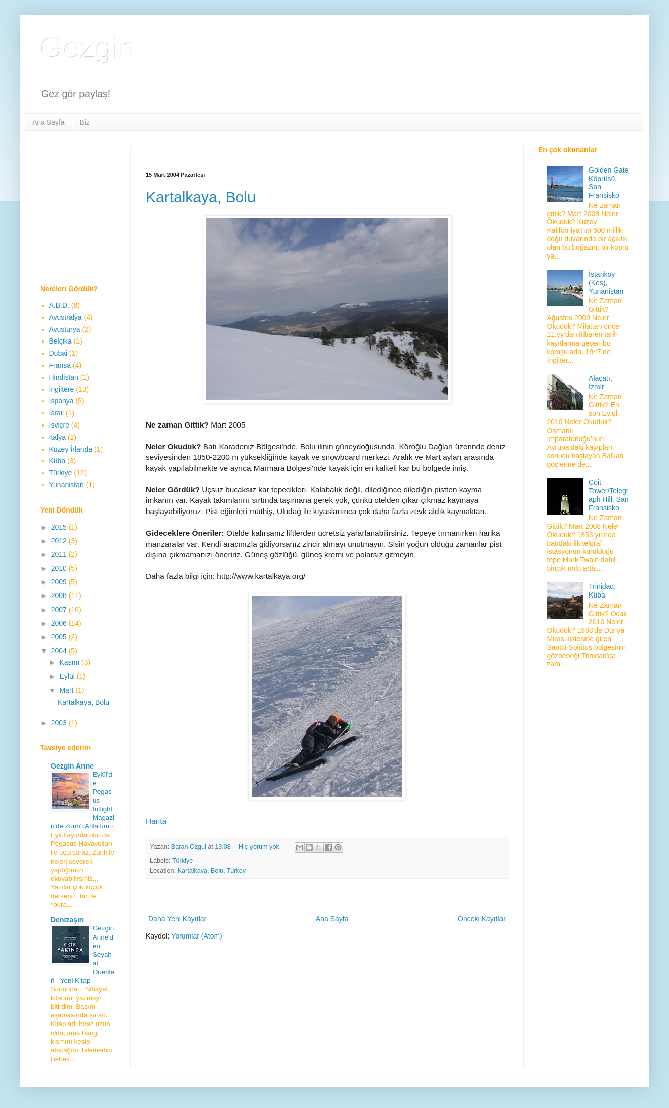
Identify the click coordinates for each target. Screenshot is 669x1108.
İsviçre (59, 425)
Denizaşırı (67, 920)
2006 (60, 623)
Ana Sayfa (48, 122)
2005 (60, 637)
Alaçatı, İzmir (600, 382)
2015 (60, 527)
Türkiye (182, 860)
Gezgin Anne (72, 766)
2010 (60, 568)
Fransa (60, 365)
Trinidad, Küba (602, 590)
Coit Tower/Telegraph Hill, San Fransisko (608, 495)
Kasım (70, 662)
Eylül (67, 676)
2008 (60, 595)
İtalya (57, 437)
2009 (60, 582)
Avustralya (65, 317)
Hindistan (63, 377)
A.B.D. (59, 305)
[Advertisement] (329, 149)
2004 (60, 651)
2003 (60, 723)
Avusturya (64, 329)
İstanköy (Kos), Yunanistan (606, 282)
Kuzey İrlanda (71, 449)
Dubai (58, 353)
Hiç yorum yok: (261, 846)
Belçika (60, 341)
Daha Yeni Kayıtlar (177, 919)
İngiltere (61, 389)
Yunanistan (66, 485)
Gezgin (88, 48)
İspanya (61, 401)
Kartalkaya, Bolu (201, 197)
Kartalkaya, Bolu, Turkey (212, 870)
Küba (57, 461)
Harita (156, 821)
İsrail (56, 413)
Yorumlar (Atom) (196, 936)
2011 (60, 554)
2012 (60, 541)
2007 (60, 610)
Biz (85, 122)
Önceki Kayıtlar (482, 919)
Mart (67, 690)
